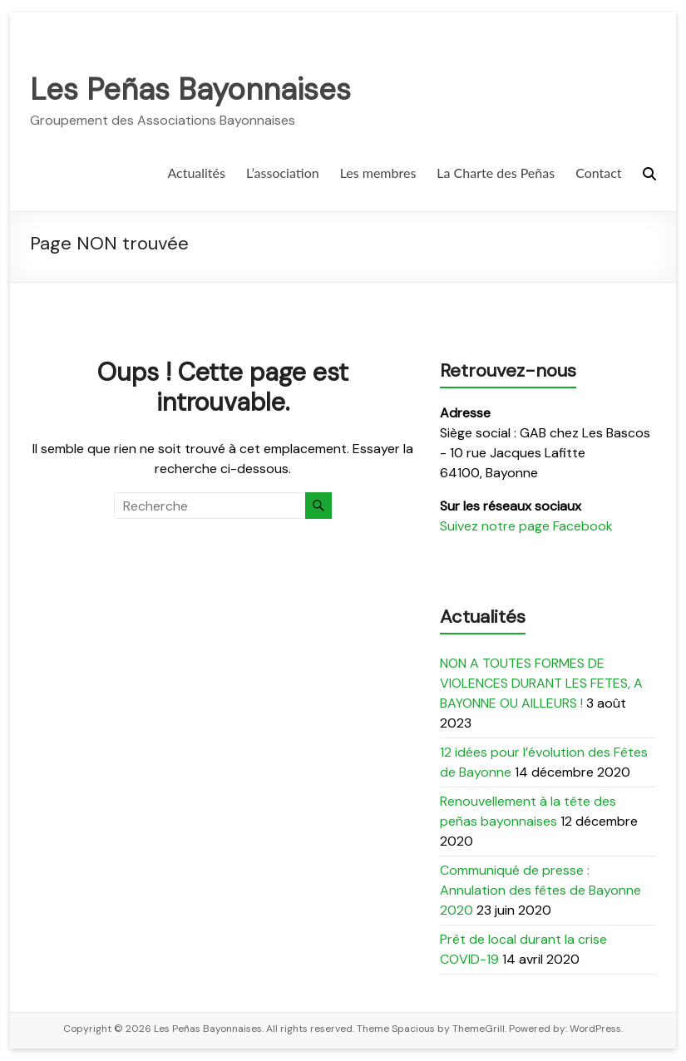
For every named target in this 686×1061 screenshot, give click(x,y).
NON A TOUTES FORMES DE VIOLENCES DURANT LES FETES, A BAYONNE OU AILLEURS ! (541, 683)
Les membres (378, 172)
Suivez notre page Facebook (526, 526)
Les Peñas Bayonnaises (190, 89)
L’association (282, 172)
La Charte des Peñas (496, 172)
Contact (598, 172)
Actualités (196, 172)
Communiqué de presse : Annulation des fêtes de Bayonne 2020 (540, 890)
